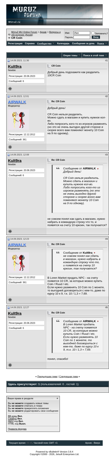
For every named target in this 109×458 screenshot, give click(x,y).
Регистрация (15, 43)
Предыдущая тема (47, 376)
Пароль (69, 37)
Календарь (63, 43)
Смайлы (12, 418)
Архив (43, 32)
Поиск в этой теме (93, 55)
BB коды (12, 416)
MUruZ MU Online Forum (24, 32)
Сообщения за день (83, 43)
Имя (67, 33)
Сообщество (46, 43)
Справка (30, 43)
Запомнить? (100, 33)
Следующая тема (68, 376)
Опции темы (70, 55)
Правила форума (17, 429)
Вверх (97, 443)
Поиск (102, 43)
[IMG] (11, 421)
